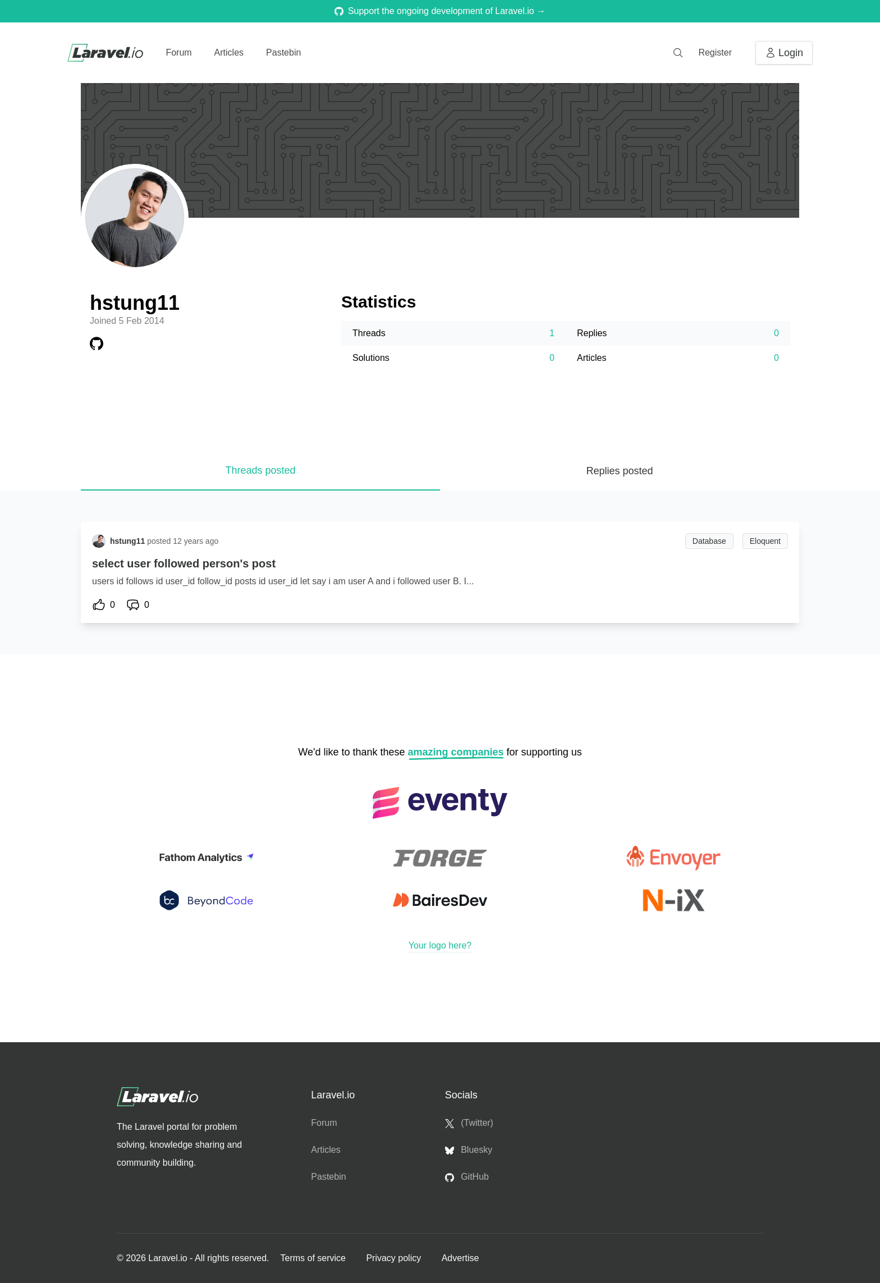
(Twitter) (469, 1123)
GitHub (467, 1177)
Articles (229, 52)
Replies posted (619, 470)
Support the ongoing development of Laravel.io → (440, 11)
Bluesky (468, 1150)
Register (715, 52)
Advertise (460, 1258)
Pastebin (283, 52)
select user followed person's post (184, 563)
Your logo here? (440, 945)
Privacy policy (394, 1258)
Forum (178, 52)
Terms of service (314, 1258)
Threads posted (260, 470)
